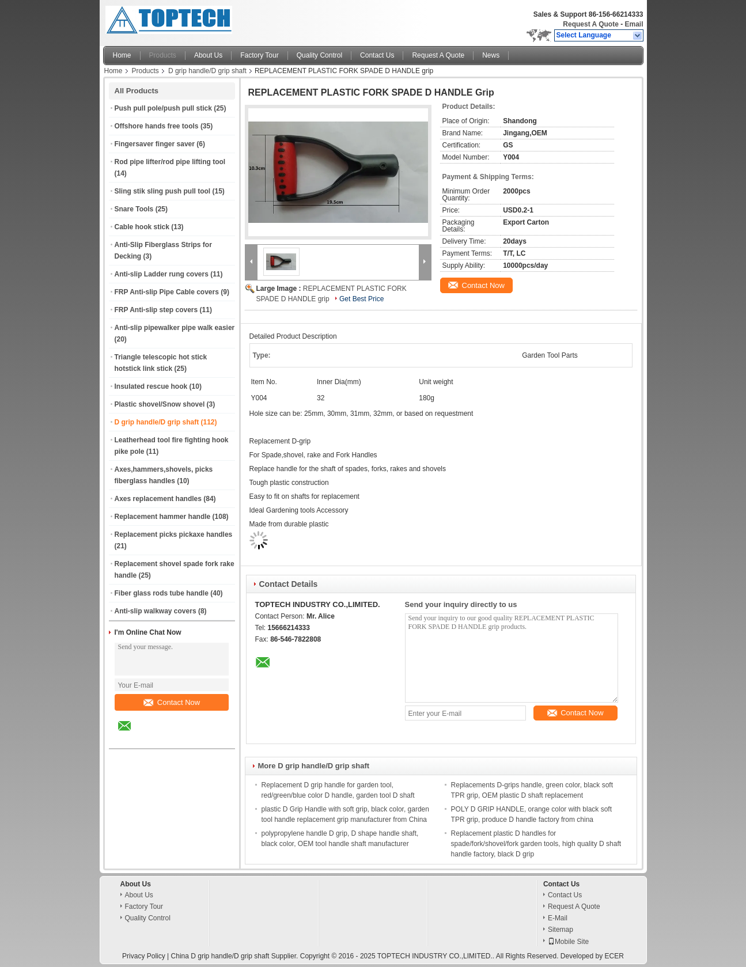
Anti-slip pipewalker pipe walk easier (175, 328)
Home (122, 55)
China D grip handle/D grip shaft (220, 956)
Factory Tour (259, 55)
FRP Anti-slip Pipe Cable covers (167, 292)
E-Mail (557, 918)
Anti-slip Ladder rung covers (162, 274)
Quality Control (319, 55)
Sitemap (560, 930)
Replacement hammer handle (163, 517)
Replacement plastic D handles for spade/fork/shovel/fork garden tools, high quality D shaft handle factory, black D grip (536, 843)
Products (162, 55)
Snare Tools (134, 209)
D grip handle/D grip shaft (207, 71)
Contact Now (171, 702)
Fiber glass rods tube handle (162, 593)
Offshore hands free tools (157, 126)
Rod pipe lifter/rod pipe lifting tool (170, 162)
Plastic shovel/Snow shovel (160, 404)
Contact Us (377, 55)
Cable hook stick (142, 227)
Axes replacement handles (158, 499)
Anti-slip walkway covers (155, 611)
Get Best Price (361, 299)
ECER (614, 956)
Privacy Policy (143, 956)
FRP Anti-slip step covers (156, 310)
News (490, 55)
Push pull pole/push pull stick (163, 108)
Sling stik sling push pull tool (163, 191)
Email (633, 24)
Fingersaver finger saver (155, 144)
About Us (208, 55)
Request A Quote (590, 24)
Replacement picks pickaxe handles (174, 534)
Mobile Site (568, 942)
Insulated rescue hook (151, 386)
